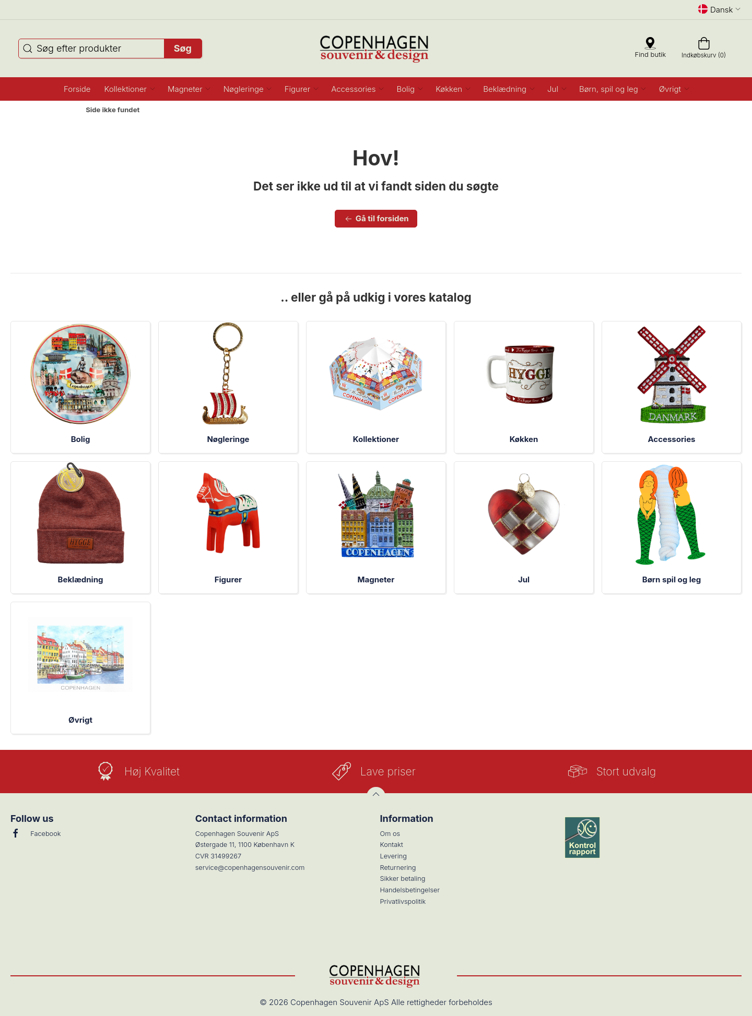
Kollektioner (376, 439)
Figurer (228, 579)
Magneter (376, 579)
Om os (390, 834)
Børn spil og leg (671, 579)
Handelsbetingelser (410, 890)
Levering (393, 856)
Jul (524, 579)
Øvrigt (80, 720)
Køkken (524, 439)
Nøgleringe (228, 439)
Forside (59, 110)
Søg (183, 48)
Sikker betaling (403, 878)
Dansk (720, 9)
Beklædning (80, 579)
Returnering (398, 867)
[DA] (376, 48)
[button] (129, 89)
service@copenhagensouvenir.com (250, 867)
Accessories (671, 439)
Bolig (80, 439)
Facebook (35, 833)
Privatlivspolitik (403, 901)
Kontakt (391, 844)
